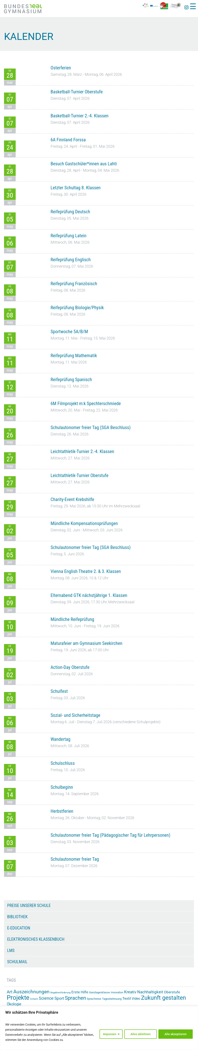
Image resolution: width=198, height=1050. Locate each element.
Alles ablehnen (140, 1034)
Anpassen (109, 1034)
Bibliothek (17, 916)
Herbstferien (62, 811)
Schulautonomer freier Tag (75, 859)
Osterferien (61, 67)
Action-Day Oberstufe (70, 667)
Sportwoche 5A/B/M (69, 331)
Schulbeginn (62, 787)
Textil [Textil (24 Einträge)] (126, 998)
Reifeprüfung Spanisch (71, 379)
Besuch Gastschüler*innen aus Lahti (84, 163)
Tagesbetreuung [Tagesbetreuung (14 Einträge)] (112, 998)
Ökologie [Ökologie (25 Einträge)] (14, 1004)
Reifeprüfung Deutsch (70, 211)
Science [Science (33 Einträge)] (46, 998)
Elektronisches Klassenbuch (35, 939)
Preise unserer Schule (29, 905)
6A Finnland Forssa (68, 139)
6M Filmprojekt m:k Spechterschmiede (86, 403)
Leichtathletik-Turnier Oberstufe (79, 475)
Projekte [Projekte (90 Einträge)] (18, 997)
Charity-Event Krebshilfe (72, 499)
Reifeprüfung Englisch (71, 259)
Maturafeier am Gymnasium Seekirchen (86, 643)
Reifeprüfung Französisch (74, 283)
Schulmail (17, 961)
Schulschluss (63, 763)
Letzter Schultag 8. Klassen (76, 187)
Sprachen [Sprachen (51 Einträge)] (75, 998)
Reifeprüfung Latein (69, 235)
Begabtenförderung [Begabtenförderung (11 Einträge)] (60, 992)
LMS (11, 950)
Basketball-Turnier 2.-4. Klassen (79, 115)
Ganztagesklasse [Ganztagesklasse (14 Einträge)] (99, 992)
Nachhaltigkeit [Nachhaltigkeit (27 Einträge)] (150, 992)
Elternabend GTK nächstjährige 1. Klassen (89, 595)
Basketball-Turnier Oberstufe (77, 91)
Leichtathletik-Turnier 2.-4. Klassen (82, 451)
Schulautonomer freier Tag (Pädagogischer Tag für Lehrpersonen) (110, 835)
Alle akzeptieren (176, 1034)
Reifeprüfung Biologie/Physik (77, 307)
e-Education (18, 928)
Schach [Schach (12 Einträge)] (34, 999)
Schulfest (59, 691)
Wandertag (61, 739)
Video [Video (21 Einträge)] (136, 999)
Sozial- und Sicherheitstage (75, 715)
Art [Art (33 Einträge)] (9, 991)
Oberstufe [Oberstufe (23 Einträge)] (172, 992)
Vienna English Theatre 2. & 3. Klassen (86, 571)
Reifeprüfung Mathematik (74, 355)
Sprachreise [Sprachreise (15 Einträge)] (94, 998)
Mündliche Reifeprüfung (72, 619)
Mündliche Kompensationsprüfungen (84, 523)
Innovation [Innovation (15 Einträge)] (117, 992)
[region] (99, 1028)
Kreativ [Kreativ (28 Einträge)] (130, 992)
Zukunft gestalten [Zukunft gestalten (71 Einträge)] (163, 997)
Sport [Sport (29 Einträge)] (59, 998)
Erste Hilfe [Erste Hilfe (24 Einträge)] (79, 992)
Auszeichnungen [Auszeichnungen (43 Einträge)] (31, 992)
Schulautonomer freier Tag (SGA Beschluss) (91, 427)
